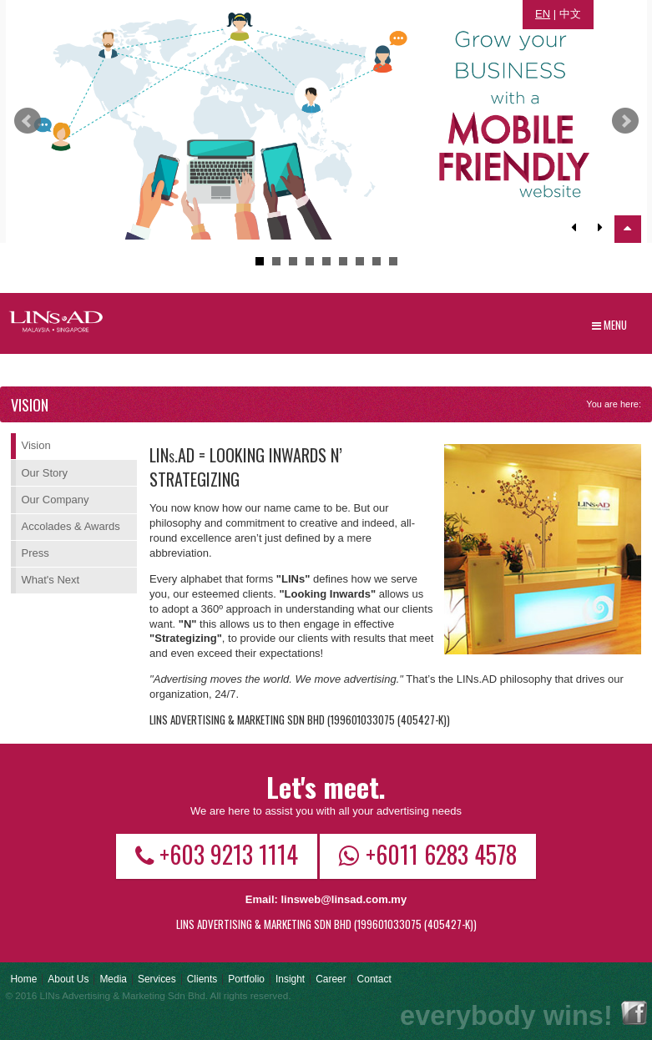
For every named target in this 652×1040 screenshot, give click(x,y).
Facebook (634, 1013)
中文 (570, 14)
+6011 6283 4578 (428, 853)
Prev (27, 121)
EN (542, 14)
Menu (609, 324)
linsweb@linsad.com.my (344, 899)
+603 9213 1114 (216, 853)
